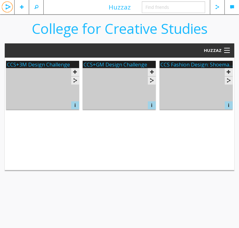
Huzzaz (120, 7)
